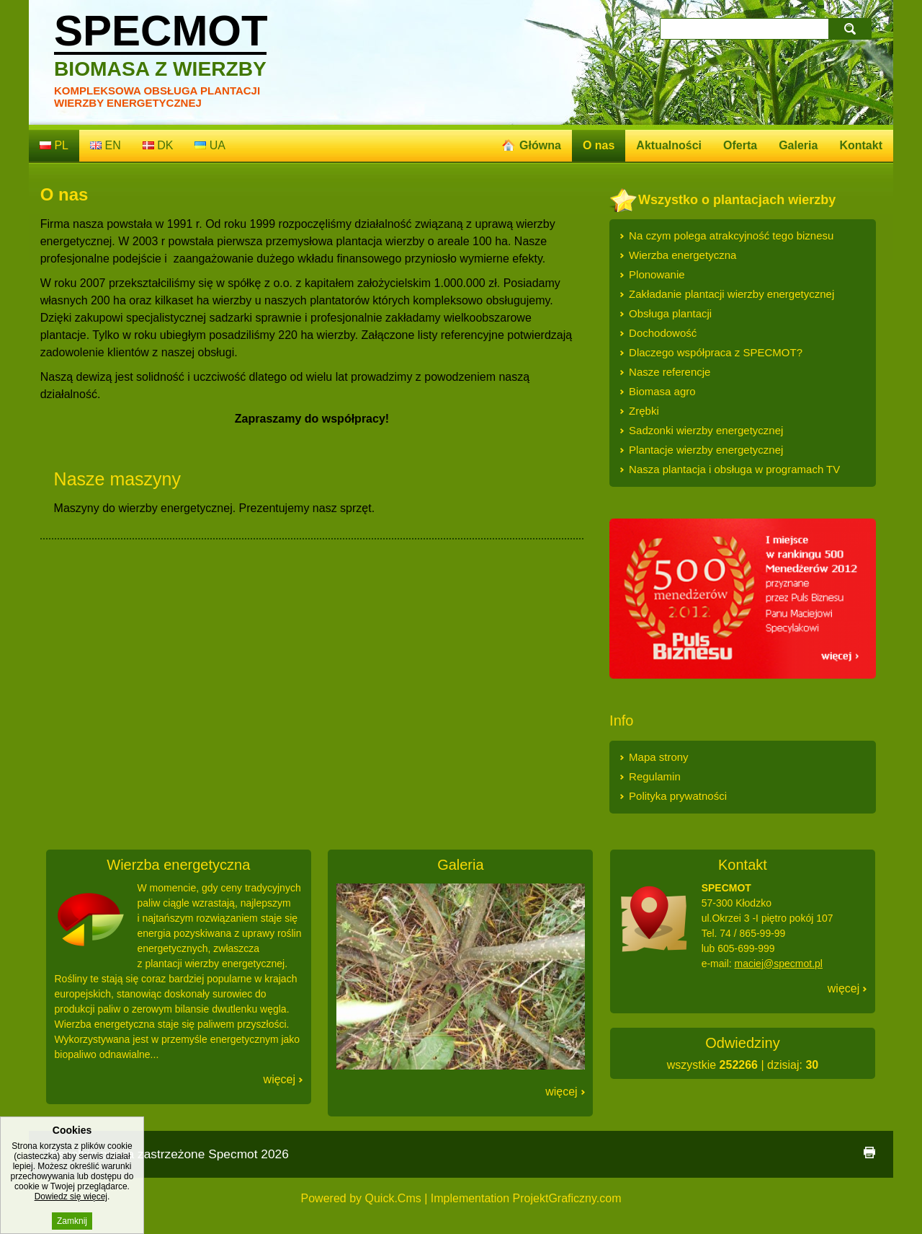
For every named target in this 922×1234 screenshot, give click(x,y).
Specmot (161, 43)
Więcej (279, 1079)
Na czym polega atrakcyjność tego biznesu (731, 235)
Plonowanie (657, 274)
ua (209, 145)
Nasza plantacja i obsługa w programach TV (734, 469)
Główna (540, 145)
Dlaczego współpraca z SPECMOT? (715, 352)
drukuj (869, 1152)
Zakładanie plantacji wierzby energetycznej (731, 294)
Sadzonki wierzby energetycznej (706, 430)
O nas (598, 145)
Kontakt (860, 145)
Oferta (740, 145)
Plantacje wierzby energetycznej (706, 450)
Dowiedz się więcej (71, 1209)
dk (158, 145)
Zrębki (644, 411)
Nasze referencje (669, 372)
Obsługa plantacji (670, 313)
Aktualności (669, 145)
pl (54, 145)
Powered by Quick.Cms (361, 1198)
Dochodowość (663, 333)
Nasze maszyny (117, 479)
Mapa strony (659, 757)
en (105, 145)
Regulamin (655, 776)
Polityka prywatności (678, 796)
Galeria (798, 145)
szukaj (851, 28)
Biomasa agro (662, 391)
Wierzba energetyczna (682, 255)
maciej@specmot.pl (779, 963)
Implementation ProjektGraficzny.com (526, 1198)
